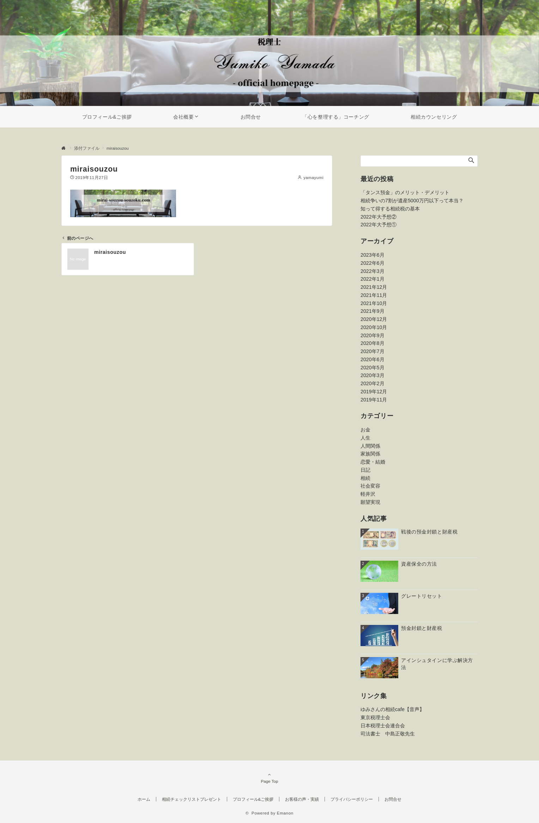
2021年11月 (374, 295)
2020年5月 (372, 367)
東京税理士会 (375, 717)
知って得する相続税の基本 (390, 208)
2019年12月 (374, 391)
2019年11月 (374, 399)
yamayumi (313, 177)
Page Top (269, 778)
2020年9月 (372, 335)
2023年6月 (372, 255)
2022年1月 (372, 279)
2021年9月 (372, 311)
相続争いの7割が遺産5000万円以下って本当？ (412, 200)
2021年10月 (374, 303)
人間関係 (370, 446)
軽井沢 (368, 494)
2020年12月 (374, 319)
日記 (365, 470)
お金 (365, 430)
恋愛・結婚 (373, 462)
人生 (365, 438)
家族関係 (370, 454)
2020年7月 (372, 351)
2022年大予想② (378, 217)
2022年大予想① (378, 224)
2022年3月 (372, 271)
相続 (365, 478)
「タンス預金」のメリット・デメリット (405, 192)
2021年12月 (374, 287)
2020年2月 (372, 383)
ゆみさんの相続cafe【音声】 (392, 709)
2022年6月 (372, 263)
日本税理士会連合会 (383, 725)
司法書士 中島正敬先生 (388, 733)
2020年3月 (372, 375)
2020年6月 (372, 359)
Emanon (285, 813)
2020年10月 (374, 327)
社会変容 (370, 486)
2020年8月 (372, 343)
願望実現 (370, 502)
